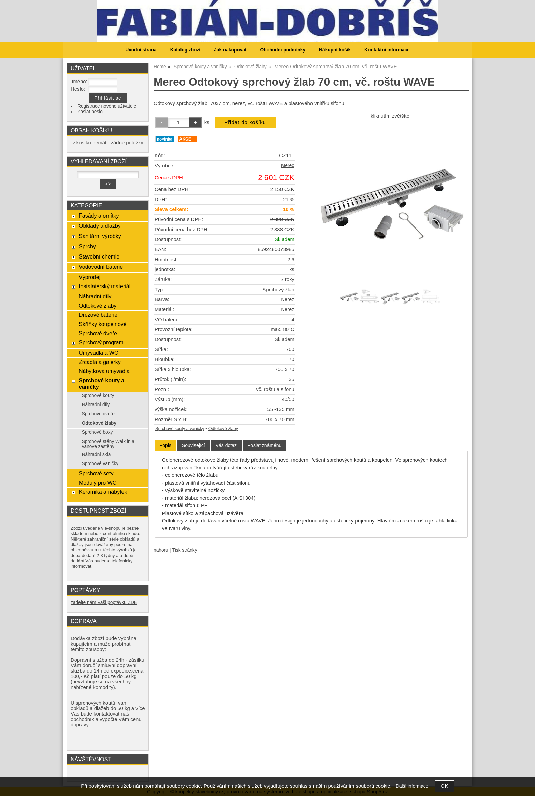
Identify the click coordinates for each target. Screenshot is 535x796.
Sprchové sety (96, 473)
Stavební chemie (99, 256)
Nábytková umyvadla (104, 371)
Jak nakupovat (230, 50)
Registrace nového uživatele (106, 106)
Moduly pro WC (97, 483)
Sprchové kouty (98, 395)
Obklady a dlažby (100, 226)
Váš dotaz (226, 445)
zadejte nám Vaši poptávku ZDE (104, 602)
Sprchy (87, 246)
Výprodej (89, 277)
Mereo (287, 165)
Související (193, 445)
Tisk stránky (184, 550)
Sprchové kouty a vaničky (179, 428)
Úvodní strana (140, 50)
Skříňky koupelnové (103, 324)
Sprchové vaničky (100, 463)
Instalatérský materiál (104, 286)
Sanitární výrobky (100, 236)
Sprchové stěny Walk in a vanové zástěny (108, 444)
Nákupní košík (335, 50)
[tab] (165, 445)
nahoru (161, 550)
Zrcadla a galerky (100, 362)
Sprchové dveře (98, 333)
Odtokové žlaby (223, 428)
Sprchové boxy (97, 432)
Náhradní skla (96, 454)
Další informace (412, 786)
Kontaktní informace (387, 50)
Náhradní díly (95, 296)
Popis (165, 445)
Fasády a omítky (99, 215)
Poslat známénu (264, 445)
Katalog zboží (185, 50)
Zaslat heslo (90, 111)
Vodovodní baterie (101, 267)
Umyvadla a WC (98, 353)
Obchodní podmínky (282, 50)
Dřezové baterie (98, 315)
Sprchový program (101, 342)
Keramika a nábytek (103, 492)
